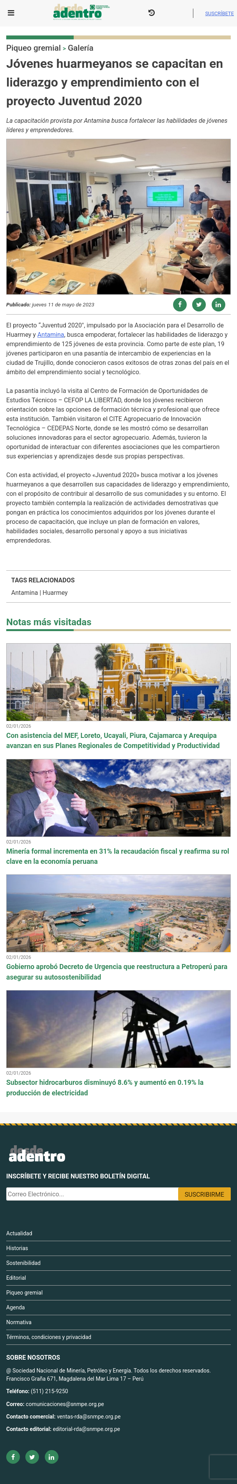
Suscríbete (219, 13)
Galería (81, 48)
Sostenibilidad (23, 1263)
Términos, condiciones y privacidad (48, 1337)
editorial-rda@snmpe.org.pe (86, 1429)
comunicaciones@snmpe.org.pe (65, 1404)
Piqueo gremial (33, 48)
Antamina (50, 334)
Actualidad (19, 1233)
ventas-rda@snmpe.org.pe (88, 1416)
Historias (17, 1248)
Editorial (16, 1278)
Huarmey (54, 592)
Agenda (15, 1307)
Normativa (19, 1322)
